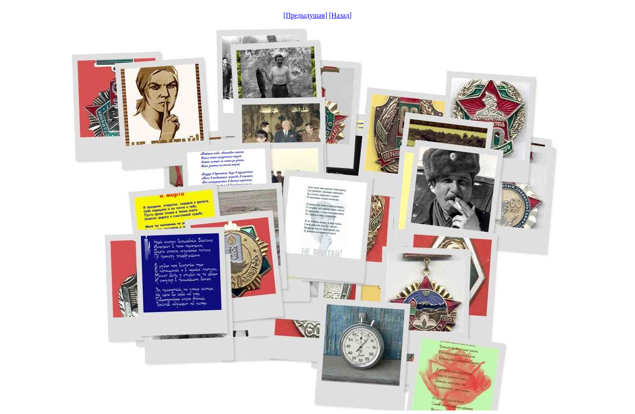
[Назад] (340, 15)
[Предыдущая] (305, 15)
